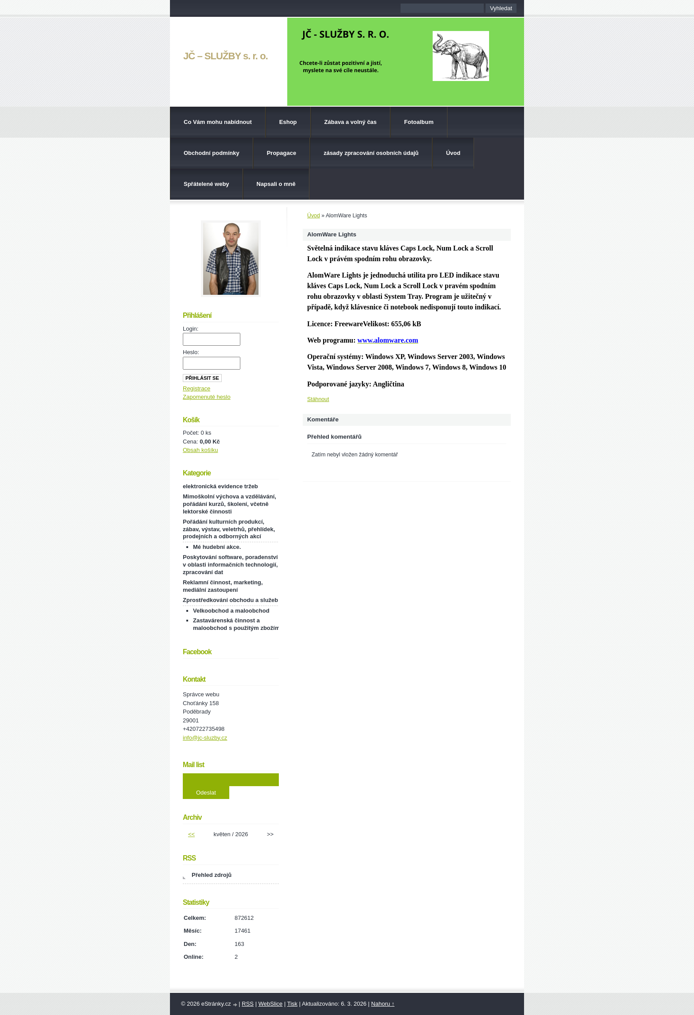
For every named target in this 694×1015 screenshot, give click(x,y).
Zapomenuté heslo (207, 397)
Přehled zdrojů (211, 875)
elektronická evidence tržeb (220, 486)
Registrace (196, 388)
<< (191, 834)
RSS (248, 1003)
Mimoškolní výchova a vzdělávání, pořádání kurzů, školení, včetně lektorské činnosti (229, 504)
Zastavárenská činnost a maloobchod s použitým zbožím (236, 624)
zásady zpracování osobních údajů (371, 153)
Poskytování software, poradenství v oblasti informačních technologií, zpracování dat (230, 564)
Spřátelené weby (206, 184)
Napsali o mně (276, 184)
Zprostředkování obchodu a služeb (230, 600)
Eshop (288, 122)
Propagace (281, 153)
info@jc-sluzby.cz (205, 737)
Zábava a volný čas (350, 122)
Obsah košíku (200, 450)
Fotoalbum (418, 122)
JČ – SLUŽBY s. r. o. (225, 56)
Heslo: (191, 352)
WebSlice (270, 1003)
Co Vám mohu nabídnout (218, 122)
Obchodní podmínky (211, 153)
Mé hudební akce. (217, 547)
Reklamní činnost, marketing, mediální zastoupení (223, 586)
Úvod (453, 153)
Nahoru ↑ (383, 1003)
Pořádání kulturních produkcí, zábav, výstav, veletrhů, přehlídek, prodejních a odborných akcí (229, 529)
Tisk (292, 1003)
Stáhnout (318, 399)
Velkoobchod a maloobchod (231, 610)
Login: (190, 328)
